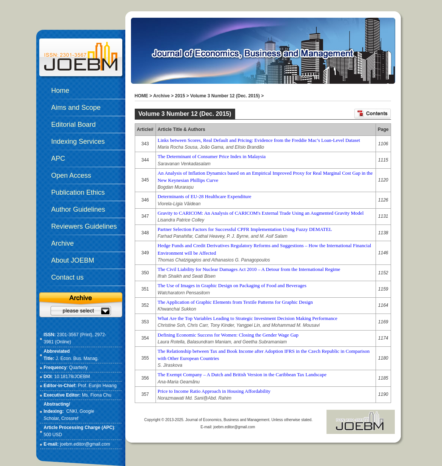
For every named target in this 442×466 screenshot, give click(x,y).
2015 (180, 95)
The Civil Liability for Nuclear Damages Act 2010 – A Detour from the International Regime (249, 269)
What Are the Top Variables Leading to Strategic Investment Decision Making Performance (247, 318)
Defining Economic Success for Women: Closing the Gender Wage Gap (228, 335)
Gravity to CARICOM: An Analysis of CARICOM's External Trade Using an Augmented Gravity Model (261, 213)
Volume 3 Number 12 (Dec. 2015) (225, 95)
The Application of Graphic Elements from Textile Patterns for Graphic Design (235, 302)
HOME (141, 95)
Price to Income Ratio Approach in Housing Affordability (214, 391)
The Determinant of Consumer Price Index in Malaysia (212, 156)
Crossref (69, 418)
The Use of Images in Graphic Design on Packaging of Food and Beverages (232, 285)
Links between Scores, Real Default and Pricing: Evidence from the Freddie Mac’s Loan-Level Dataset (259, 140)
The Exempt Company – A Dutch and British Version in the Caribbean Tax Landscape (242, 374)
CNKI (71, 411)
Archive (161, 95)
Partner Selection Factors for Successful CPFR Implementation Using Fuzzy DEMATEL (245, 229)
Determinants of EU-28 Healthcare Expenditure (204, 196)
